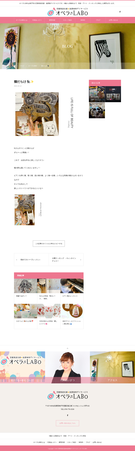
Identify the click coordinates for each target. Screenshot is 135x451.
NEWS (83, 20)
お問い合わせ (113, 20)
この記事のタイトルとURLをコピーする (48, 243)
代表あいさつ (36, 20)
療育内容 (52, 20)
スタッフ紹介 (67, 20)
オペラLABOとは (21, 20)
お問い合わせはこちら (67, 423)
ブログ (98, 20)
